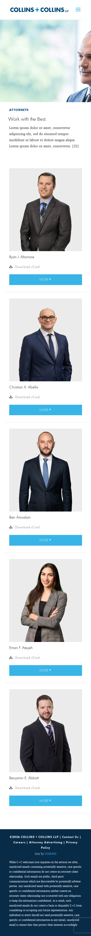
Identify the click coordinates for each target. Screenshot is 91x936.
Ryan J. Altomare (21, 256)
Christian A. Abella (23, 387)
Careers (19, 842)
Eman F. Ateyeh (21, 647)
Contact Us (70, 837)
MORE (44, 279)
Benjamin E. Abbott (24, 777)
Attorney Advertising (45, 842)
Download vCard (24, 267)
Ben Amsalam (20, 517)
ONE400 (50, 854)
